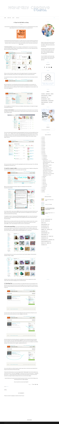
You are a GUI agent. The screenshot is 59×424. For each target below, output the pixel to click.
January (44, 186)
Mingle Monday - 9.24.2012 (47, 165)
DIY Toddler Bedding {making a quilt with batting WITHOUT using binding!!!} (49, 209)
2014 (43, 151)
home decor (43, 231)
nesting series (51, 100)
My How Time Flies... (46, 166)
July (43, 177)
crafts (42, 222)
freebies (49, 95)
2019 (43, 144)
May (43, 180)
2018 (43, 145)
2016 (43, 148)
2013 (43, 152)
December (44, 155)
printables (50, 239)
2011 (43, 187)
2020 (43, 142)
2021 (43, 141)
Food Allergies (47, 219)
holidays (48, 229)
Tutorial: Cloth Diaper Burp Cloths (49, 200)
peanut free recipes (44, 102)
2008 (43, 190)
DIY (47, 97)
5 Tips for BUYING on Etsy (47, 169)
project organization (45, 241)
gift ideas (50, 102)
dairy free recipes (44, 95)
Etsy (7, 386)
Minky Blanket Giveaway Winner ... (48, 170)
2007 (43, 191)
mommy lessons (43, 234)
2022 (43, 139)
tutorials (43, 244)
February (44, 184)
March (44, 183)
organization (43, 97)
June (43, 179)
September (44, 159)
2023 (43, 138)
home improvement (44, 100)
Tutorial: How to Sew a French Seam (48, 173)
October (44, 158)
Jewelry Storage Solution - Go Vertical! (49, 213)
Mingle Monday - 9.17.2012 (47, 167)
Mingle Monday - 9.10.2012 (47, 172)
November (44, 156)
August (44, 176)
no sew (50, 236)
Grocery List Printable (48, 204)
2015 (43, 149)
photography (43, 239)
